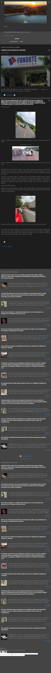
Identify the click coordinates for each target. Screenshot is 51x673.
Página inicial (10, 41)
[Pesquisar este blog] (25, 35)
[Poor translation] (5, 652)
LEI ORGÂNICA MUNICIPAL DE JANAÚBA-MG (27, 41)
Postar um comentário (7, 246)
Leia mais (47, 289)
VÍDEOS (42, 41)
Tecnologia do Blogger (25, 456)
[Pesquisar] (49, 3)
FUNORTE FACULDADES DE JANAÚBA (13, 50)
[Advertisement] (25, 258)
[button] (49, 51)
